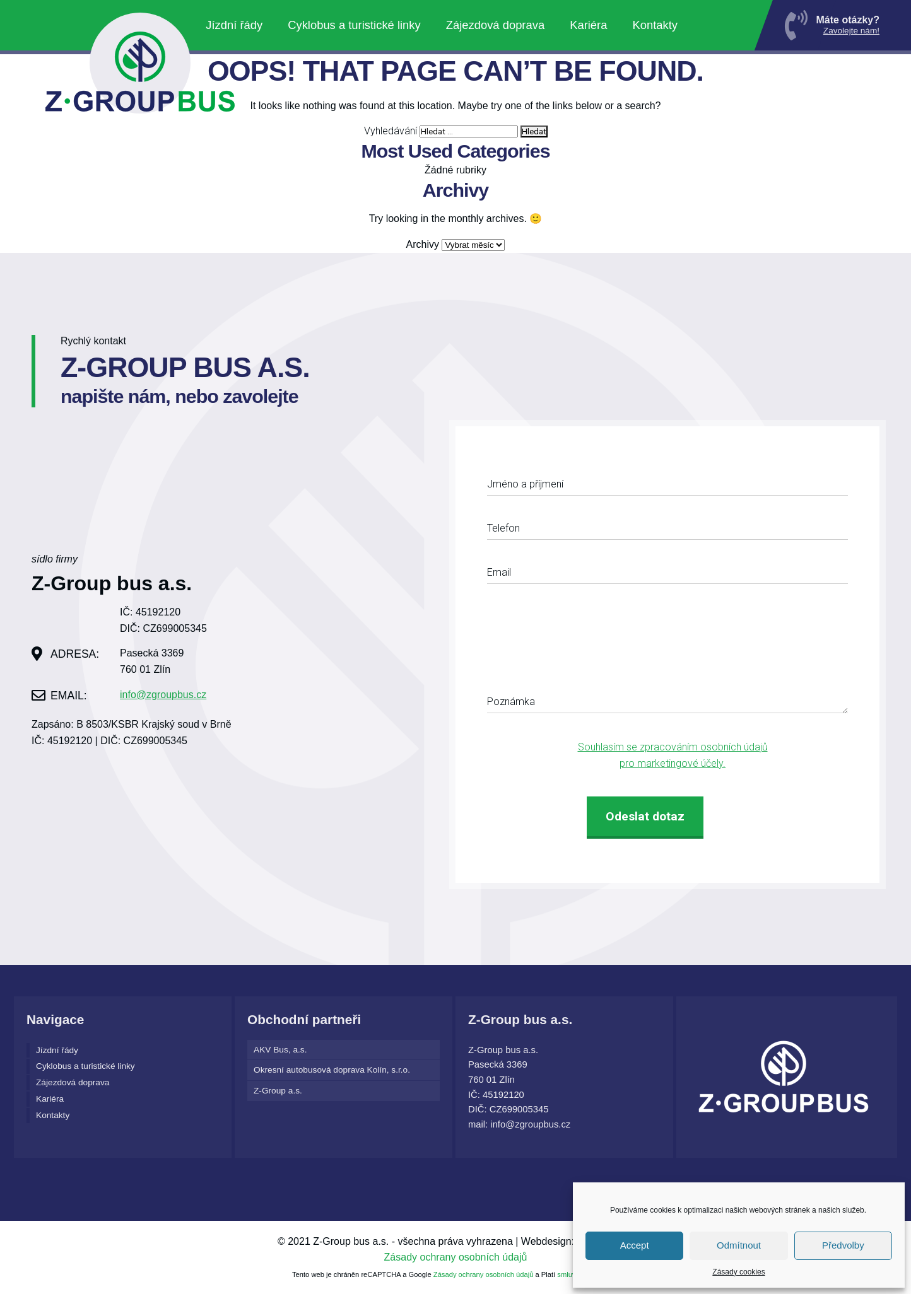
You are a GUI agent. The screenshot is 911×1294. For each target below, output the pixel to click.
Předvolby (843, 1245)
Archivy (422, 244)
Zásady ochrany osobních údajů (455, 1257)
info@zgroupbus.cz (163, 694)
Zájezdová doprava (495, 25)
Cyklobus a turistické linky (354, 25)
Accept (634, 1245)
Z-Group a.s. (278, 1090)
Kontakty (655, 25)
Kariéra (588, 25)
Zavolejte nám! (851, 30)
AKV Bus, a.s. (280, 1049)
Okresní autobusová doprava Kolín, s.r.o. (332, 1070)
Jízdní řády (234, 25)
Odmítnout (739, 1245)
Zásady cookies (738, 1272)
